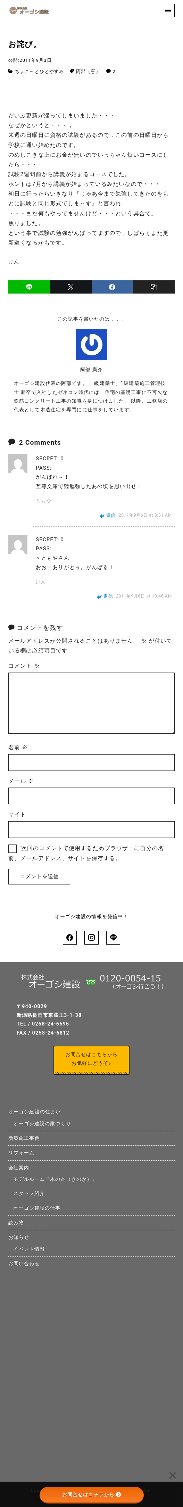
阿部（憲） (88, 71)
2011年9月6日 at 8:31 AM (145, 515)
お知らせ (18, 1237)
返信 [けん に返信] (108, 596)
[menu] (168, 10)
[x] (71, 287)
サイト (17, 814)
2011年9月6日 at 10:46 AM (144, 596)
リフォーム (21, 1153)
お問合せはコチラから (91, 1494)
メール (21, 781)
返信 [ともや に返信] (111, 515)
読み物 (16, 1223)
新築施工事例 (24, 1138)
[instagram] (91, 938)
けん (41, 582)
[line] (29, 287)
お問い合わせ (24, 1264)
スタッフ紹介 (29, 1193)
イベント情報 (29, 1249)
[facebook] (112, 287)
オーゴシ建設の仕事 (36, 1208)
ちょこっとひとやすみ (39, 71)
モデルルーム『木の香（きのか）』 (55, 1179)
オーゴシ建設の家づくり (42, 1124)
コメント (24, 665)
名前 (18, 747)
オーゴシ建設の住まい (34, 1112)
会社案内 (18, 1168)
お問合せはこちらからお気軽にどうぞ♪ (91, 1059)
